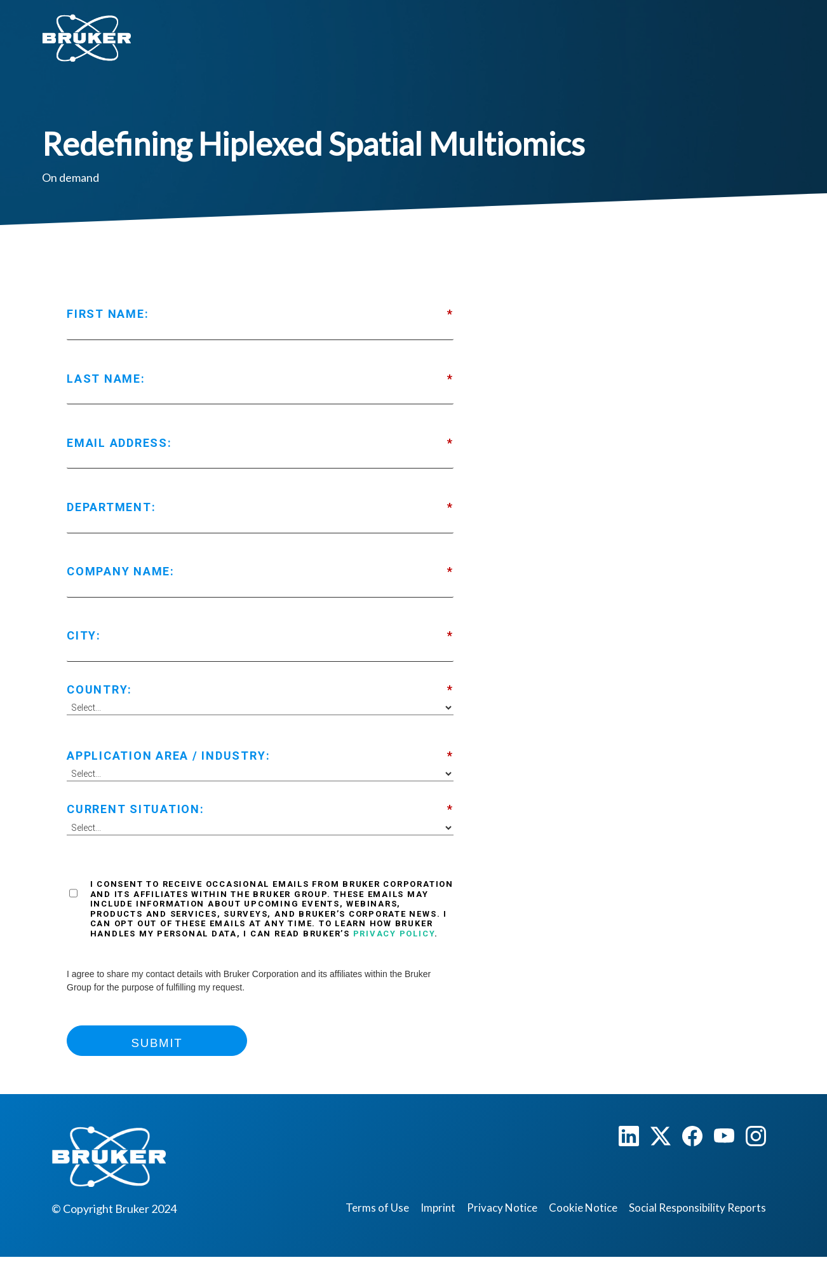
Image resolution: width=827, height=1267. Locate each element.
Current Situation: (260, 809)
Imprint (437, 1207)
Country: (260, 690)
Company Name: (260, 572)
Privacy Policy (394, 933)
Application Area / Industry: (260, 756)
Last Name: (260, 379)
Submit (157, 1043)
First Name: (260, 314)
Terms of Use (377, 1207)
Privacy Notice (502, 1207)
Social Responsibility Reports (697, 1207)
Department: (260, 507)
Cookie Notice (583, 1207)
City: (260, 636)
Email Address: (260, 443)
